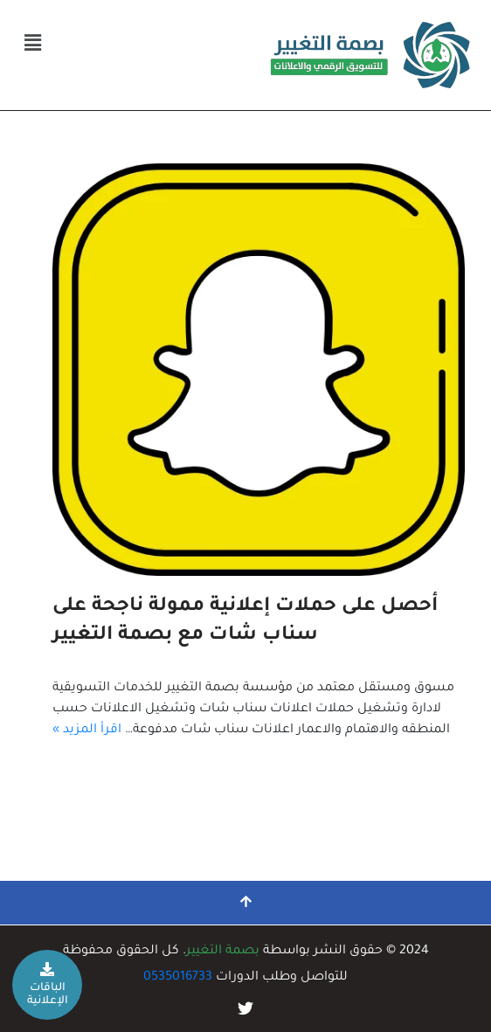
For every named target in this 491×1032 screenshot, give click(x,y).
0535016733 (177, 978)
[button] (32, 44)
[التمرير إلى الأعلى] (245, 903)
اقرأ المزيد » (86, 731)
